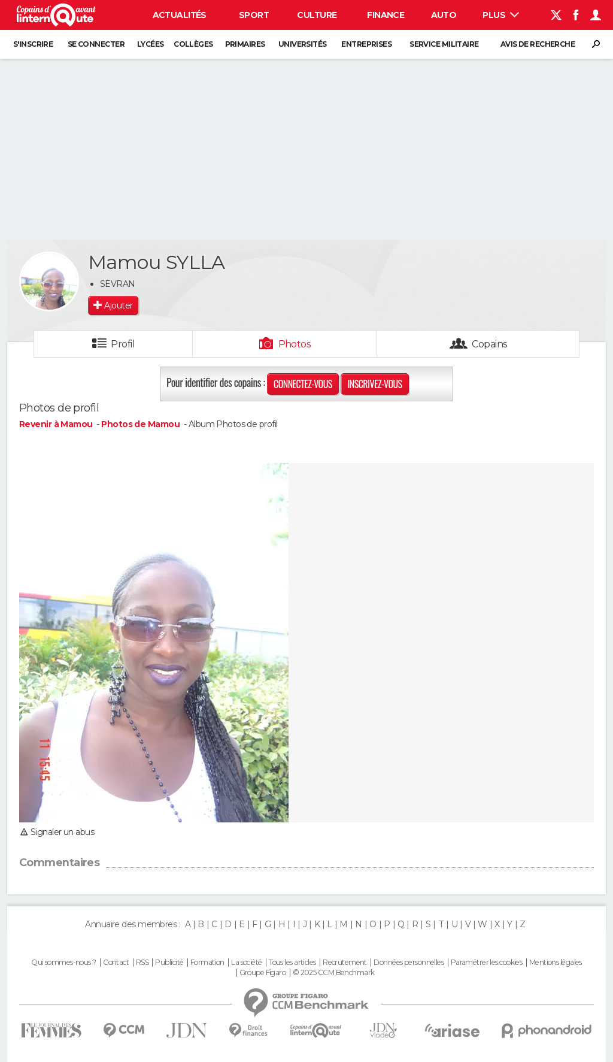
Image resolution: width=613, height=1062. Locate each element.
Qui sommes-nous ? (63, 962)
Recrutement (345, 962)
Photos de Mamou (140, 424)
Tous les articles (292, 962)
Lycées (150, 44)
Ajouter (118, 305)
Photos (294, 344)
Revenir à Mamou (57, 424)
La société (246, 962)
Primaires (245, 44)
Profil (123, 344)
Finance (385, 15)
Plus (500, 15)
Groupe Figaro (262, 973)
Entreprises (366, 44)
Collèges (193, 44)
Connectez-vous (303, 384)
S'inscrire (33, 44)
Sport (254, 15)
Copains (489, 344)
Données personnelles (409, 962)
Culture (316, 15)
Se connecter (96, 44)
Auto (444, 15)
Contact (116, 962)
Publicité (169, 962)
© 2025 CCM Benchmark (334, 973)
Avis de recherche (537, 44)
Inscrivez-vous (374, 384)
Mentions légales (555, 962)
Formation (207, 962)
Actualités (180, 15)
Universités (302, 44)
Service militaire (443, 44)
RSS (142, 962)
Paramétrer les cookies (487, 962)
